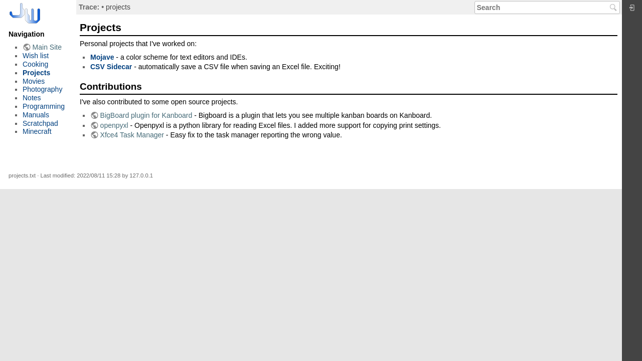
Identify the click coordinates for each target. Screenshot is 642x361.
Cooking (35, 64)
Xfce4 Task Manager (132, 135)
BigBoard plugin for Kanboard (146, 115)
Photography (42, 89)
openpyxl (114, 125)
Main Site (47, 47)
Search (614, 7)
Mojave (102, 57)
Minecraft (37, 131)
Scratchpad (40, 123)
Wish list (36, 56)
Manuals (36, 115)
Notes (32, 98)
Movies (34, 81)
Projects (36, 73)
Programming (44, 106)
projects (118, 7)
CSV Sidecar (111, 67)
